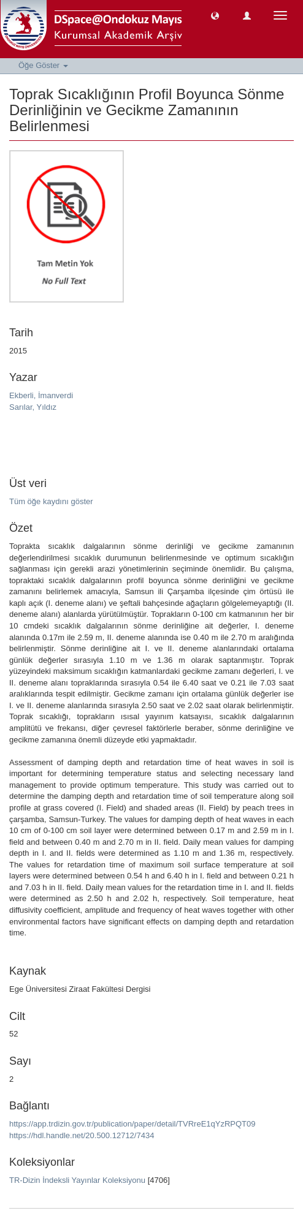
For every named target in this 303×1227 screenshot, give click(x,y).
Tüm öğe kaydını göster (51, 501)
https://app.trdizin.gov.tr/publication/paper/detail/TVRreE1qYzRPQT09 (132, 1123)
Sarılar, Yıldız (32, 407)
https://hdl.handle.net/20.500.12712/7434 (81, 1135)
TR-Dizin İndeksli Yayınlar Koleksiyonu (77, 1180)
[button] (215, 15)
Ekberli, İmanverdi (41, 395)
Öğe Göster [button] (43, 65)
